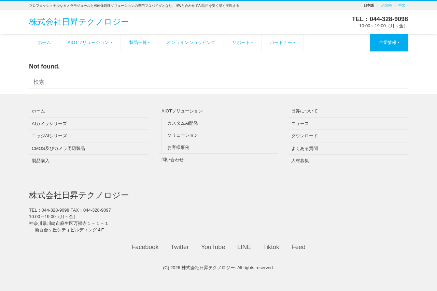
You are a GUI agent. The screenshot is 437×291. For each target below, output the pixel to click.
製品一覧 (138, 42)
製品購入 (41, 160)
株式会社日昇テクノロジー (79, 21)
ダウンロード (304, 135)
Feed (299, 247)
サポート (241, 42)
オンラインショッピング (191, 42)
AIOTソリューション (88, 42)
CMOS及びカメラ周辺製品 (58, 148)
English (386, 5)
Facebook (144, 247)
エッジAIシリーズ (49, 135)
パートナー (281, 42)
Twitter (180, 247)
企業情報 (387, 42)
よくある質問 (304, 148)
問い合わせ (172, 159)
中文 (401, 5)
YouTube (213, 247)
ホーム (44, 42)
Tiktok (271, 247)
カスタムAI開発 (182, 123)
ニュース (300, 123)
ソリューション (182, 135)
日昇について (304, 110)
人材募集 (300, 160)
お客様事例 (178, 147)
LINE (244, 247)
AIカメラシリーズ (49, 123)
